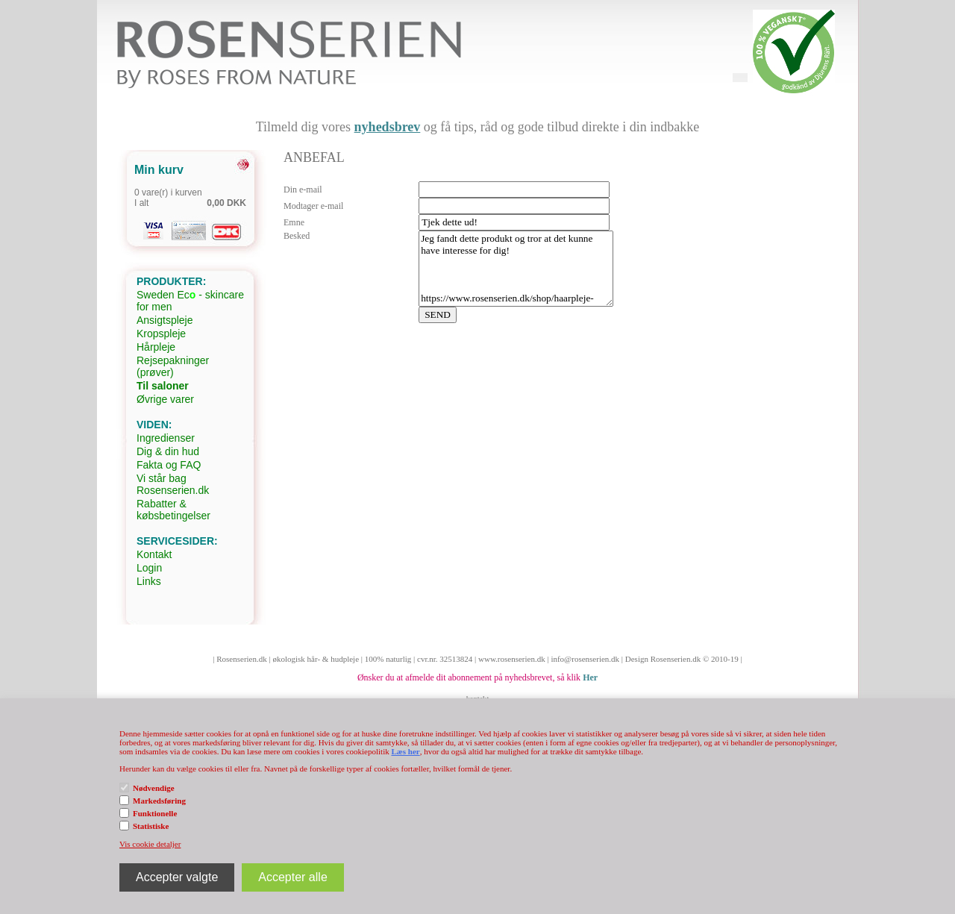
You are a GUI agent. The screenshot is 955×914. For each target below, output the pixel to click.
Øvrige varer (165, 399)
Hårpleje (156, 347)
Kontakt (154, 554)
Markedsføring (159, 800)
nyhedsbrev (387, 126)
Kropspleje (161, 333)
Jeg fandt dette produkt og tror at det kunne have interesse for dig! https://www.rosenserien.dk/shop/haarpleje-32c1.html (516, 269)
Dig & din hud (168, 451)
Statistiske (151, 825)
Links (149, 581)
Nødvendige (154, 787)
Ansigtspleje (165, 320)
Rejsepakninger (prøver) (173, 366)
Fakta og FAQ (169, 465)
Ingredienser (166, 438)
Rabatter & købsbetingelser (173, 510)
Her (590, 677)
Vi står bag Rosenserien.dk (173, 484)
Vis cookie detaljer (150, 843)
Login (149, 568)
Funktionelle (155, 813)
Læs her (405, 751)
